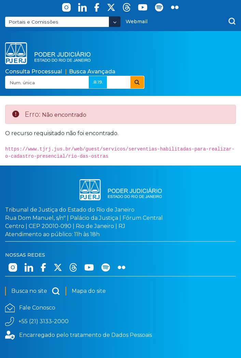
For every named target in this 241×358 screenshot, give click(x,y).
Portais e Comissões (33, 22)
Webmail (136, 21)
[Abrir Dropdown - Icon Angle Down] (114, 21)
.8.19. (98, 82)
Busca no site (35, 291)
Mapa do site (89, 291)
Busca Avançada (92, 71)
